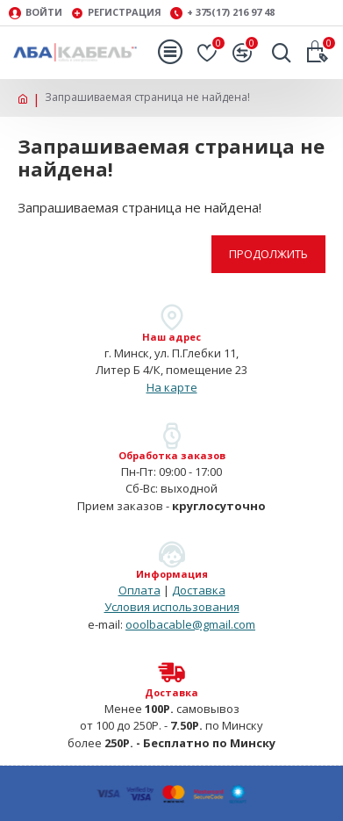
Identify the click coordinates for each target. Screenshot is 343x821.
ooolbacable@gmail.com (190, 624)
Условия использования (171, 607)
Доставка (198, 590)
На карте (171, 387)
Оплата (139, 590)
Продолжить (268, 254)
